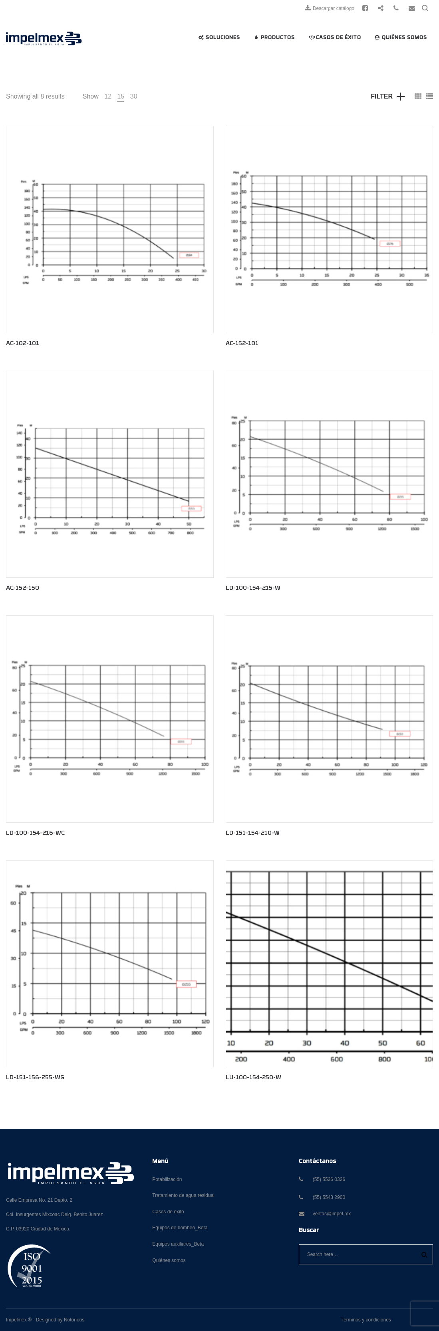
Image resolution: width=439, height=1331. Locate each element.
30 (133, 96)
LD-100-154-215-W (253, 588)
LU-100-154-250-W (253, 1078)
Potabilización (167, 1179)
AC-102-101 (22, 344)
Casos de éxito (168, 1211)
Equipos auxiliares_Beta (178, 1244)
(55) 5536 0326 (329, 1179)
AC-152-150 (22, 588)
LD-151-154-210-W (253, 833)
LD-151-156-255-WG (35, 1078)
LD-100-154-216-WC (35, 833)
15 (120, 96)
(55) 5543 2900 (329, 1197)
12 (107, 96)
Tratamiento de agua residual (183, 1195)
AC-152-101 (242, 344)
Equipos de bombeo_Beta (179, 1227)
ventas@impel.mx (332, 1213)
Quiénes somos (168, 1260)
